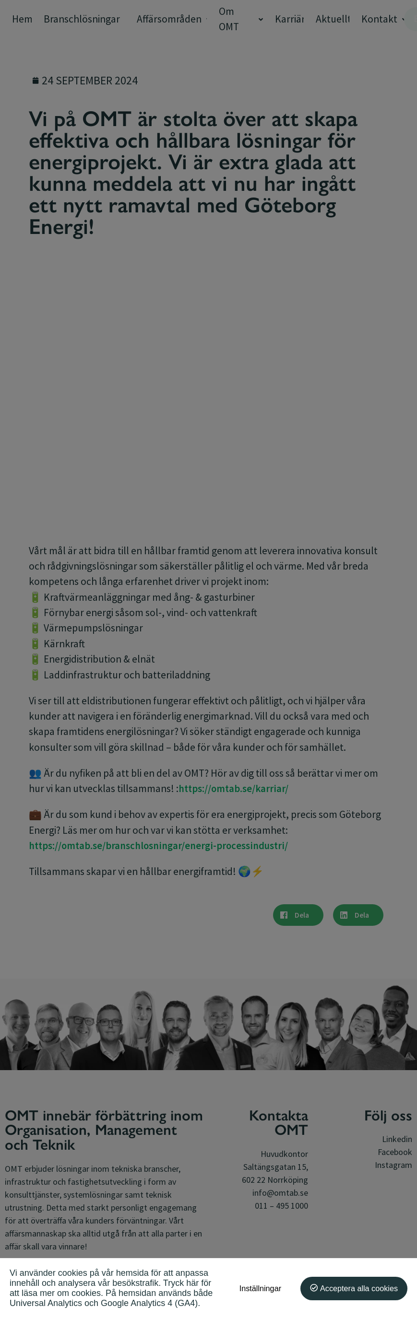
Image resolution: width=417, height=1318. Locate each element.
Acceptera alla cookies (359, 1288)
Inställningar (260, 1288)
